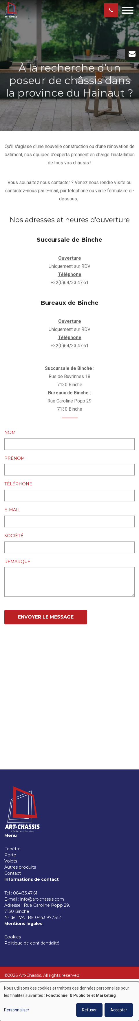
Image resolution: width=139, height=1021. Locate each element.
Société (13, 535)
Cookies (13, 937)
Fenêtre (12, 848)
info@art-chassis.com (42, 899)
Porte (10, 855)
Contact (12, 873)
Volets (10, 861)
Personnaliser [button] (16, 1010)
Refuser (89, 1010)
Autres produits (20, 867)
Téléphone (18, 484)
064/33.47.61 (26, 893)
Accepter (118, 1010)
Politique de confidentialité (31, 943)
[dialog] (69, 1001)
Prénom (14, 458)
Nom (10, 432)
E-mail (12, 510)
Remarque (17, 561)
